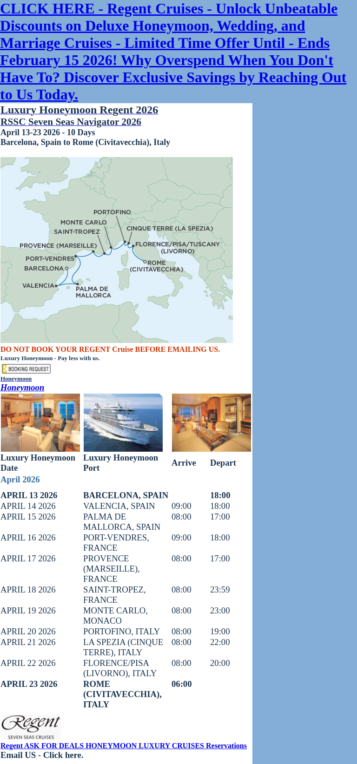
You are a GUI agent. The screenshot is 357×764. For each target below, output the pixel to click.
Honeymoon (22, 387)
